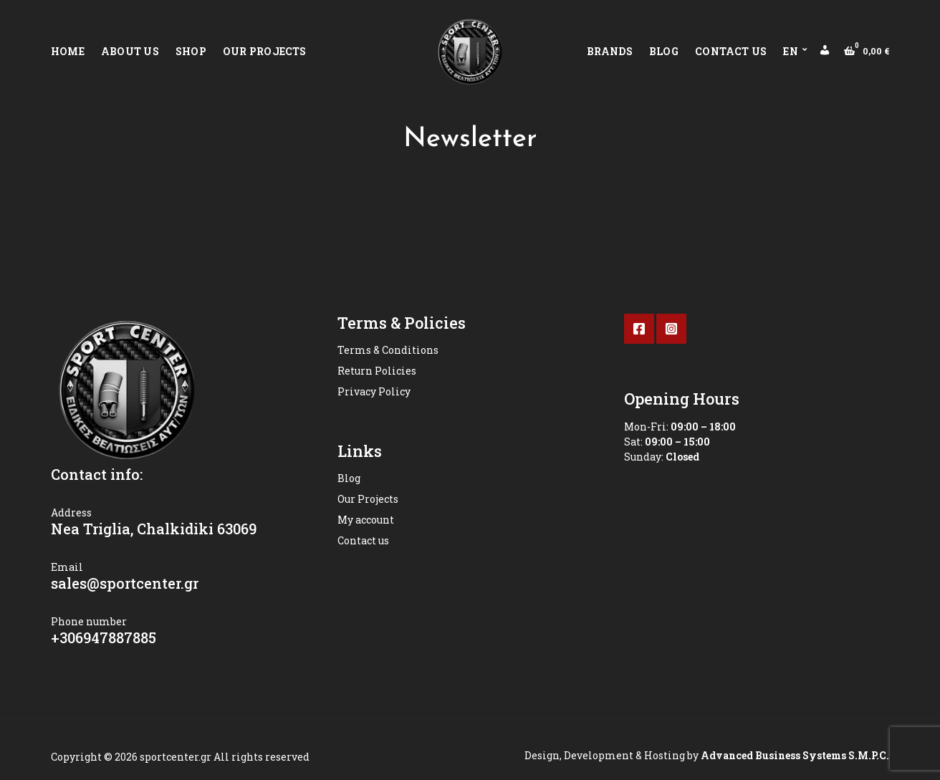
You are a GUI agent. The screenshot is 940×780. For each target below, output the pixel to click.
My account (365, 519)
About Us (130, 51)
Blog (663, 51)
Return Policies (376, 370)
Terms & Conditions (387, 350)
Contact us (731, 51)
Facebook (639, 329)
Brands (610, 51)
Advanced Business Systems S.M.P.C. (794, 755)
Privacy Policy (374, 391)
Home (68, 51)
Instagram (671, 329)
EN (790, 51)
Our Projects (265, 51)
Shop (191, 51)
